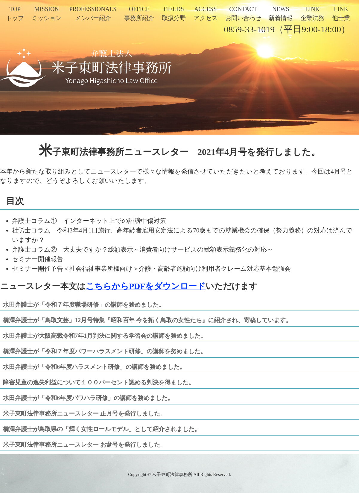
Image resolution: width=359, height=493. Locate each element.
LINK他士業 (341, 13)
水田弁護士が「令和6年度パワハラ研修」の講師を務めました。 (88, 398)
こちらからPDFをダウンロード (146, 286)
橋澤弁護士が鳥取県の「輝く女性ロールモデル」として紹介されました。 (101, 429)
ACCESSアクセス (205, 13)
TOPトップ (15, 13)
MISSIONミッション (47, 13)
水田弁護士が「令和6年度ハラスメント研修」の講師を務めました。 (94, 366)
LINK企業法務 (312, 13)
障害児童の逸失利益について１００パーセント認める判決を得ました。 (98, 382)
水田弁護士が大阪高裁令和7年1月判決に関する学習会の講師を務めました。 (104, 335)
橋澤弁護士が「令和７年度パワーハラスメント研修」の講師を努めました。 (104, 351)
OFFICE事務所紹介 (139, 13)
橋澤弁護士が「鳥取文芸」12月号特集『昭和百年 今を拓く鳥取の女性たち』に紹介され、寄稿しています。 (147, 320)
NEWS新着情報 (281, 13)
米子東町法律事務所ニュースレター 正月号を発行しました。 (84, 413)
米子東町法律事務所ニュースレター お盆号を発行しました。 (84, 444)
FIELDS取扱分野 (174, 13)
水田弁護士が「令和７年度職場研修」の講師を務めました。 (84, 304)
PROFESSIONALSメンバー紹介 (93, 13)
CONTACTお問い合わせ (243, 13)
